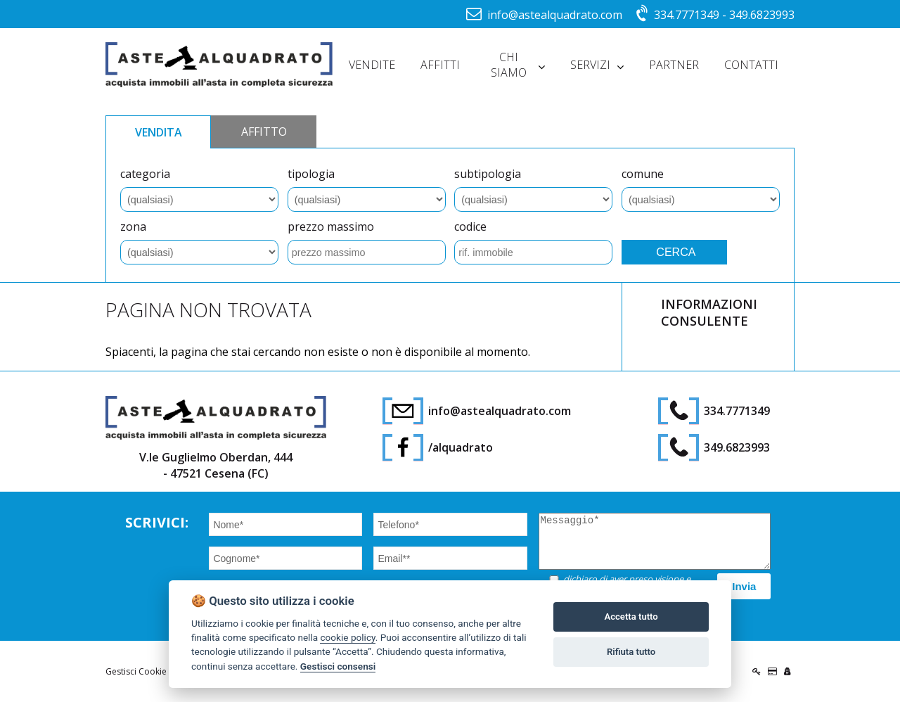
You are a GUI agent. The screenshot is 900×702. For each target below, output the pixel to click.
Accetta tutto (630, 616)
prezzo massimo (331, 226)
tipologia (311, 173)
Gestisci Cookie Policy (148, 671)
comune (643, 173)
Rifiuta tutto (631, 651)
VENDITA (158, 132)
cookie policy (347, 637)
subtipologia (487, 173)
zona (133, 226)
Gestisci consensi (337, 666)
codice (470, 226)
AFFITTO (264, 131)
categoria (145, 173)
